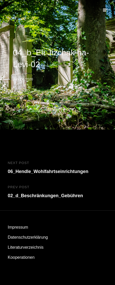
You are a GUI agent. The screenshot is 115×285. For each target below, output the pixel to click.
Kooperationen (21, 257)
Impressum (18, 227)
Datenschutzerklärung (28, 237)
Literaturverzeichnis (26, 247)
